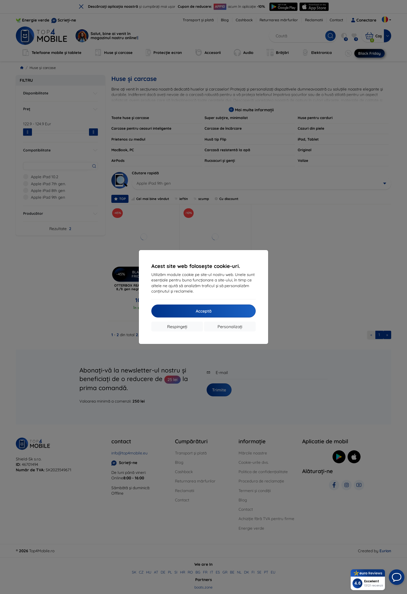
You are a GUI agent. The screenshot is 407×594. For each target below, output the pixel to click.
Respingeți (177, 326)
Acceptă (204, 311)
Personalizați (230, 326)
